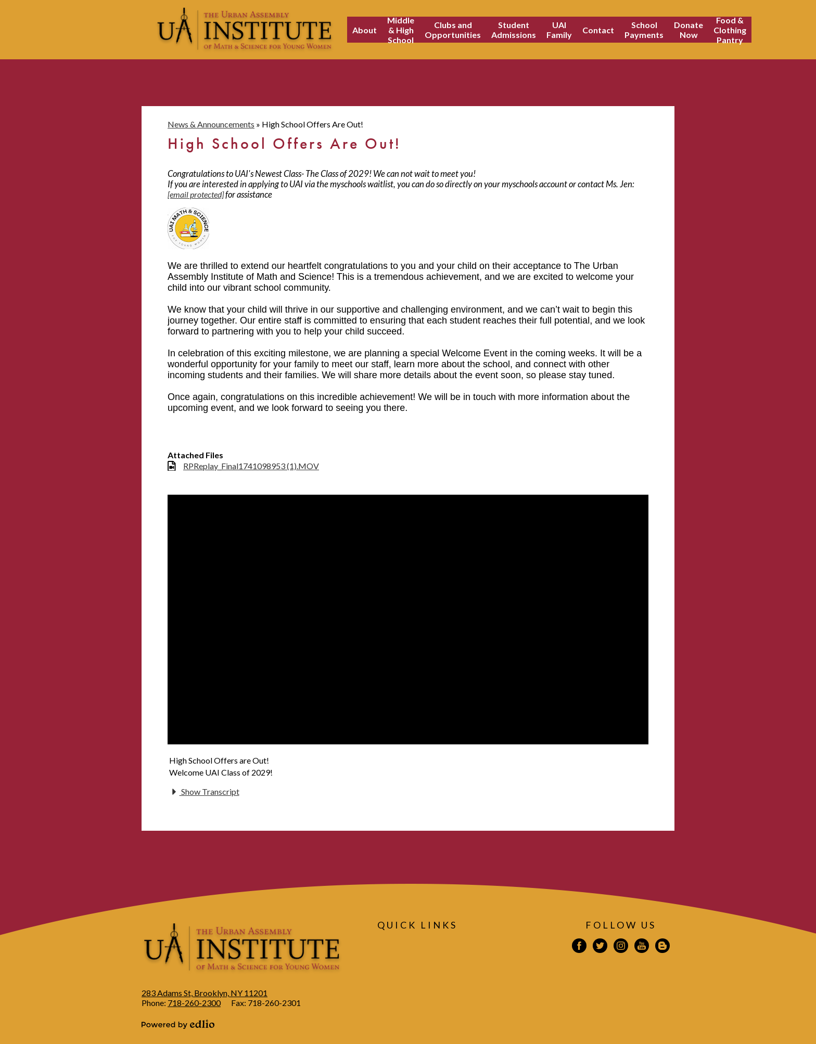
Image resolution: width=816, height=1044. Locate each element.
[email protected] (196, 194)
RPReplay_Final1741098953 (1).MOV (251, 466)
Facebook (579, 947)
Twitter (600, 947)
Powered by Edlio (178, 1024)
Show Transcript (204, 792)
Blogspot (662, 947)
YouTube (641, 947)
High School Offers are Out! (219, 760)
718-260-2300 (194, 1003)
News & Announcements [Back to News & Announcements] (211, 124)
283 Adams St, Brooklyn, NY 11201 (204, 993)
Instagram (621, 947)
